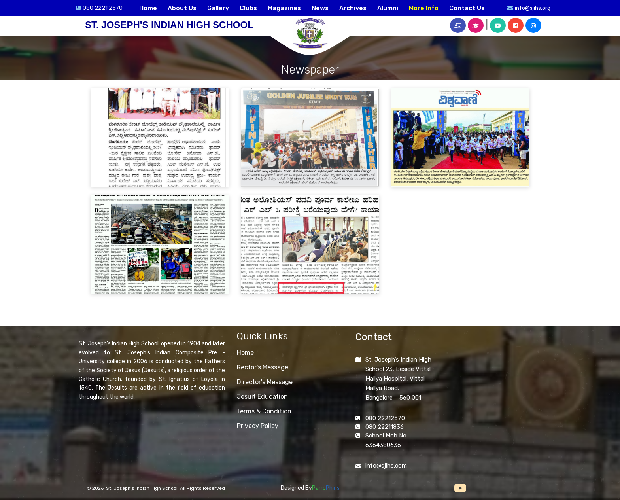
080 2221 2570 (103, 8)
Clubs (248, 8)
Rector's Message (262, 367)
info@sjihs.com (386, 465)
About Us (182, 8)
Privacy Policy (257, 426)
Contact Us (467, 8)
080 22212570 (385, 418)
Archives (353, 8)
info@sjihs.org (532, 8)
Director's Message (265, 382)
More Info (424, 8)
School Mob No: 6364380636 (386, 440)
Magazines (284, 8)
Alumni (387, 8)
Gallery (218, 8)
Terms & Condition (264, 411)
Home (148, 8)
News (320, 8)
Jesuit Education (262, 396)
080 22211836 (384, 426)
